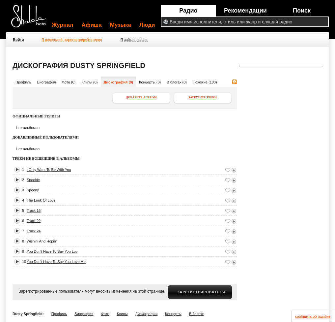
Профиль (23, 82)
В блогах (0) (177, 82)
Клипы (122, 314)
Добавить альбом (141, 97)
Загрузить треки (202, 97)
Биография (46, 82)
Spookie (33, 180)
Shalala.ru (31, 19)
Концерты (173, 314)
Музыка (120, 25)
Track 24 (34, 231)
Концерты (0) (150, 82)
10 (24, 262)
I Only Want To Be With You (49, 170)
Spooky (33, 190)
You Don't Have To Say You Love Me (56, 262)
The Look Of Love (41, 200)
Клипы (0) (89, 82)
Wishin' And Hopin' (42, 241)
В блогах (196, 314)
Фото (105, 314)
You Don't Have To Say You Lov (52, 251)
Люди (147, 25)
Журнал (62, 25)
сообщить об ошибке (312, 316)
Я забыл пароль (134, 40)
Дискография (146, 314)
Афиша (92, 25)
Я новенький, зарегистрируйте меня (72, 40)
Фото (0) (68, 82)
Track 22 (34, 221)
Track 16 (34, 210)
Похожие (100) (205, 82)
